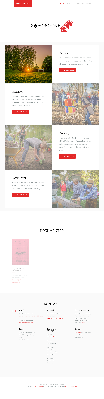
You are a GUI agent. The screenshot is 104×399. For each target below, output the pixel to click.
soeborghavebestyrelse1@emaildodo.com (31, 316)
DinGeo (83, 322)
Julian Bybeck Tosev (71, 386)
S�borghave (23, 4)
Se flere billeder (67, 70)
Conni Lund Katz (51, 336)
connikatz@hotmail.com (26, 322)
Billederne (78, 332)
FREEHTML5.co (38, 386)
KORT (27, 339)
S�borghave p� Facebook (55, 318)
